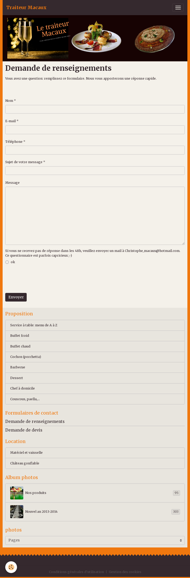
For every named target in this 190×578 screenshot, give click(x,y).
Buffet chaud (20, 346)
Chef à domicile (22, 388)
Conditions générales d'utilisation (76, 572)
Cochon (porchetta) (25, 357)
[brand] (26, 7)
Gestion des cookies (125, 572)
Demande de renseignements (35, 421)
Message (12, 183)
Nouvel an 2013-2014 (95, 511)
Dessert (16, 378)
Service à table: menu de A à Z (33, 325)
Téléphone (14, 142)
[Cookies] (11, 567)
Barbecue (17, 367)
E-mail (10, 121)
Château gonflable (24, 463)
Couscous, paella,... (25, 399)
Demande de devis (23, 430)
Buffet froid (19, 336)
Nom (9, 101)
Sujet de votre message (23, 162)
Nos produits (95, 492)
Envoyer (16, 297)
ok (13, 262)
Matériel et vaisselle (26, 453)
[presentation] (45, 279)
